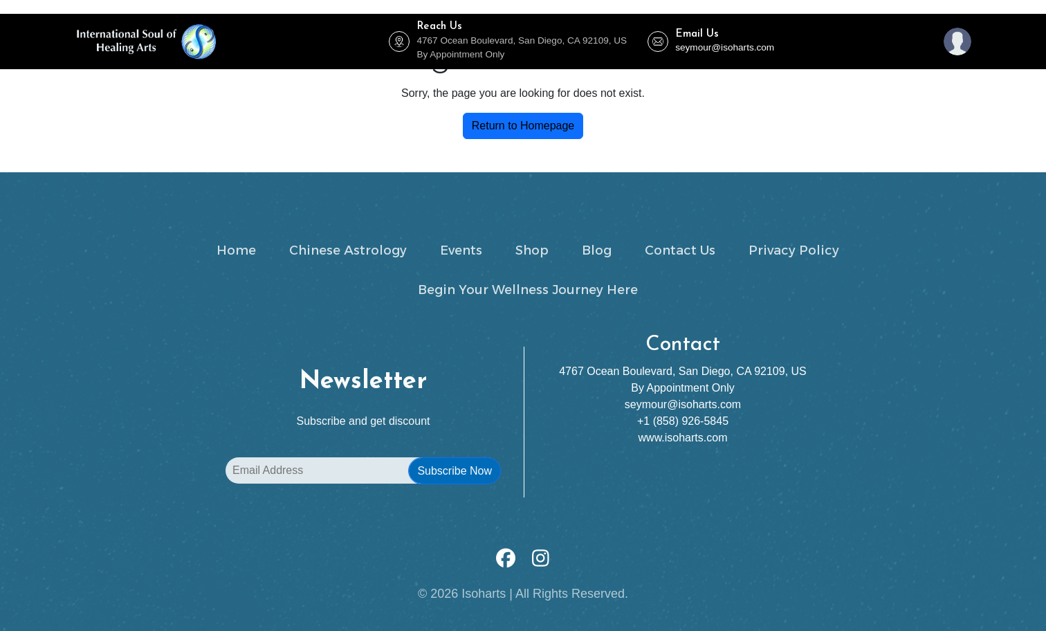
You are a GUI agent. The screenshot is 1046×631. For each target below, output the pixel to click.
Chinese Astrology (503, 83)
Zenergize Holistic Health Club (377, 83)
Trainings (588, 83)
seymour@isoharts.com (724, 47)
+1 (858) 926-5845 (682, 421)
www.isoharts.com (683, 437)
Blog (679, 83)
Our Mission (797, 83)
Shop (642, 83)
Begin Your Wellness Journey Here (528, 290)
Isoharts (483, 594)
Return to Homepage (523, 125)
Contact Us (729, 83)
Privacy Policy (794, 250)
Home (234, 83)
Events (278, 83)
